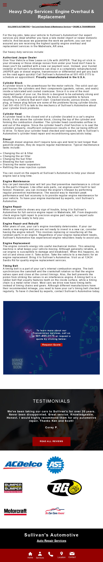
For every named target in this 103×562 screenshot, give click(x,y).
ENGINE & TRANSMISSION (84, 31)
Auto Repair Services (51, 544)
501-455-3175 (82, 78)
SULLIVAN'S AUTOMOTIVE (19, 31)
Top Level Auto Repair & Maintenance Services (51, 31)
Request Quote (51, 349)
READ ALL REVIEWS (51, 445)
